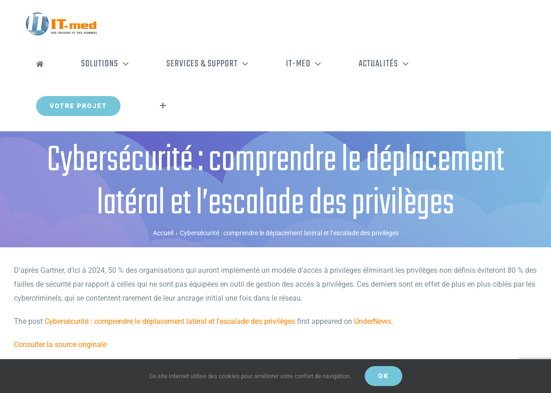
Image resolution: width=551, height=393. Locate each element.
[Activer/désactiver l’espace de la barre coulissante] (163, 106)
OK (383, 376)
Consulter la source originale (60, 344)
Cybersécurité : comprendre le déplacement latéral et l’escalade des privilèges (169, 321)
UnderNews (372, 321)
